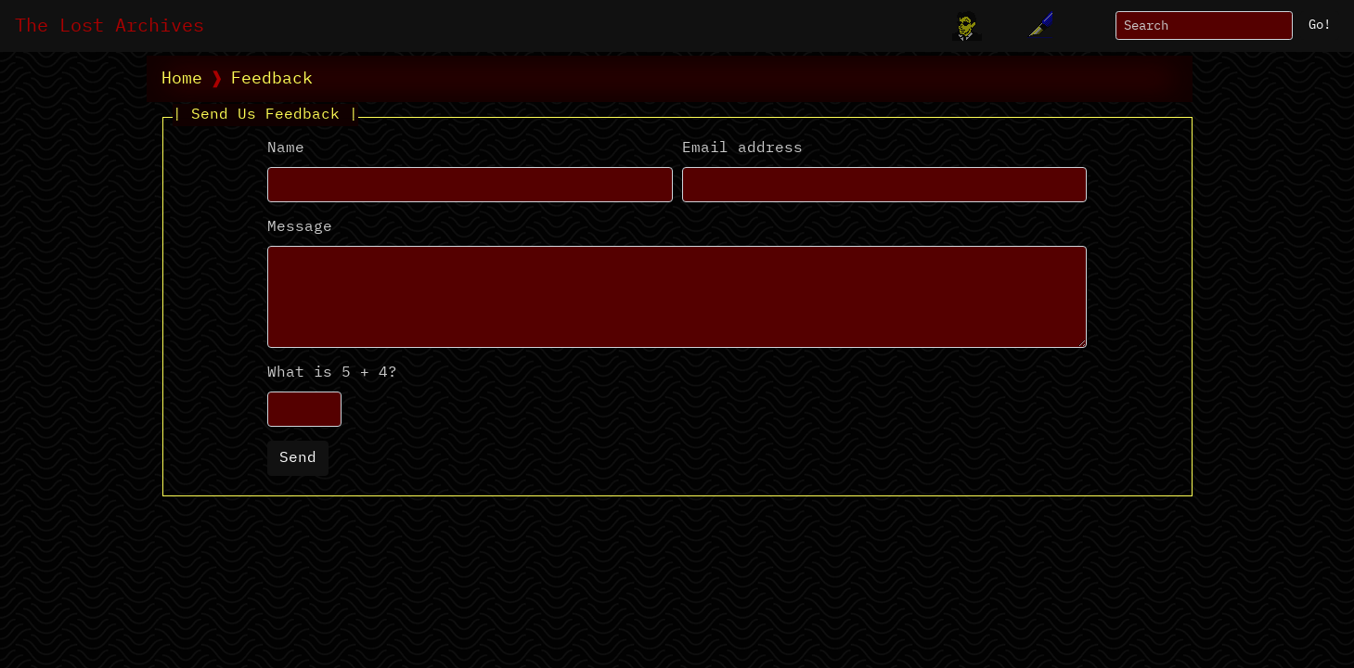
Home (181, 79)
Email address (742, 148)
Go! (1320, 25)
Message (299, 227)
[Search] (1204, 25)
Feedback (272, 79)
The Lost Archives (109, 26)
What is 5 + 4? (332, 373)
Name (285, 148)
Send (297, 458)
